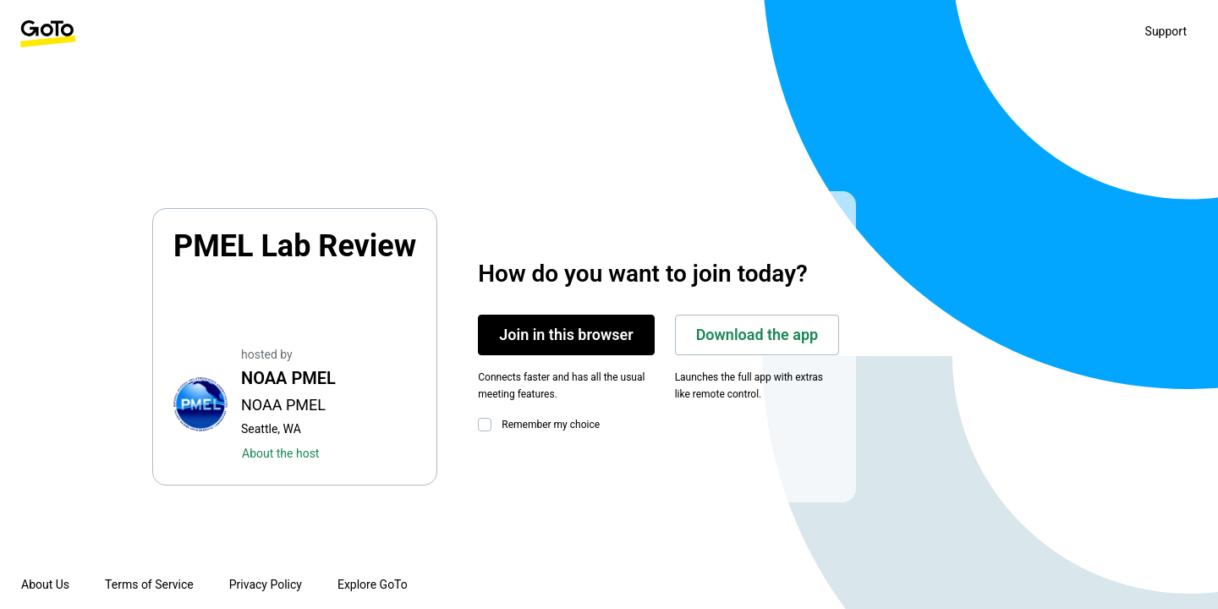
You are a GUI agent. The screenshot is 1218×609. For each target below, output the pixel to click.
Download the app (757, 334)
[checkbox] (488, 424)
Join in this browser (566, 334)
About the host (280, 453)
